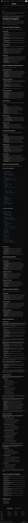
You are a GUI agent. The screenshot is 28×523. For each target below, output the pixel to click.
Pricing (1, 513)
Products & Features (12, 1)
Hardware (2, 514)
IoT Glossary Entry (6, 500)
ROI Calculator (23, 514)
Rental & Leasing (16, 514)
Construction (15, 513)
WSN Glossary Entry (6, 503)
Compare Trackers (23, 513)
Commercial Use (9, 514)
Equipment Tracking (10, 513)
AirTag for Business (10, 512)
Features (1, 512)
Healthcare (15, 512)
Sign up (26, 1)
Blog (21, 512)
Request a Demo (17, 508)
